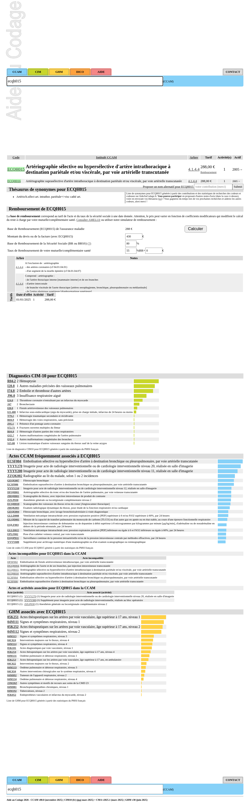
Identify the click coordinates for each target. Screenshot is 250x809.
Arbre (194, 157)
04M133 (12, 667)
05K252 (13, 627)
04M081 (12, 686)
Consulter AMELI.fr (88, 220)
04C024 (11, 640)
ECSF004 (14, 461)
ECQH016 (13, 573)
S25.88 (11, 443)
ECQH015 (13, 569)
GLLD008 (13, 515)
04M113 (11, 636)
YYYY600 (13, 541)
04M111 (13, 622)
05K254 (11, 651)
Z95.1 (10, 423)
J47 (9, 404)
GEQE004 (13, 511)
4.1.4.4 (193, 169)
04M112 (13, 632)
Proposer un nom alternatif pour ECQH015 (168, 186)
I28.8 (11, 386)
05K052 (11, 694)
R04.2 (11, 381)
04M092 (12, 675)
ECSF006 (12, 484)
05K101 (11, 647)
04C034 (11, 671)
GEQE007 (13, 480)
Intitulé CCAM (106, 157)
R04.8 (10, 431)
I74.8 (11, 391)
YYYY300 (30, 600)
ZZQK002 (14, 476)
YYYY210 (13, 488)
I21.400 (11, 411)
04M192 (12, 690)
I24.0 (10, 400)
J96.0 (11, 396)
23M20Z (12, 683)
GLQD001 (13, 519)
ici (160, 198)
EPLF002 (12, 534)
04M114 (11, 644)
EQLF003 (13, 524)
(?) (89, 243)
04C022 (11, 663)
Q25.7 (10, 435)
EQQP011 (13, 537)
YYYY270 (14, 466)
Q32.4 (10, 439)
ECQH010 (13, 503)
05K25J (11, 659)
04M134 (12, 679)
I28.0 (10, 408)
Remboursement (208, 172)
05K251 (13, 617)
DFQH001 (13, 492)
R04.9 (10, 419)
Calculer (195, 228)
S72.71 (11, 427)
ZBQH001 (13, 496)
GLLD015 (13, 530)
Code (16, 157)
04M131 (12, 655)
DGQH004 (13, 565)
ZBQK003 (13, 507)
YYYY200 (14, 471)
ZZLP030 (12, 499)
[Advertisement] (125, 34)
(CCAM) (168, 81)
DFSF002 (12, 561)
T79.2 (10, 415)
